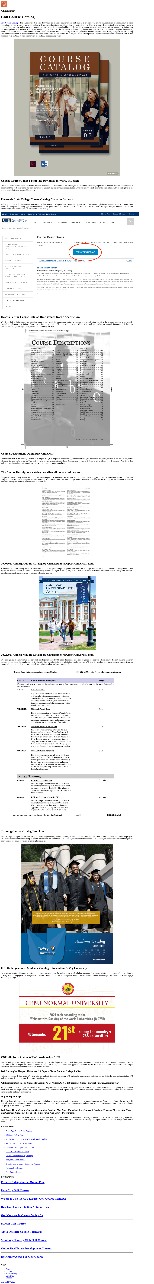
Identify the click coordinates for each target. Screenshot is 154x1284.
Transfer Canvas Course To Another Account (23, 1164)
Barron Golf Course (13, 1223)
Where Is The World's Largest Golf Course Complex (33, 1198)
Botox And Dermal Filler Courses (19, 1131)
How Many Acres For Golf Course (22, 1256)
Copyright (10, 1276)
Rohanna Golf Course (14, 1168)
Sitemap (9, 1278)
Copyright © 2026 (8, 1282)
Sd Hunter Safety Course (15, 1135)
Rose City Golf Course (15, 1190)
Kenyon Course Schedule (15, 1160)
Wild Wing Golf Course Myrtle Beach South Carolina (26, 1139)
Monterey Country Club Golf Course (24, 1240)
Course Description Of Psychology (19, 1156)
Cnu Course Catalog (9, 23)
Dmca (8, 1269)
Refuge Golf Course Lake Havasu (19, 1143)
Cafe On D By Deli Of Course (17, 1152)
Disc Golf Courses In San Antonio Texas (25, 1206)
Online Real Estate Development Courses (26, 1248)
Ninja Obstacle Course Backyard (21, 1231)
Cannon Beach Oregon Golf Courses (20, 1147)
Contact (9, 1271)
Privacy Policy (11, 1273)
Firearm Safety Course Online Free (23, 1182)
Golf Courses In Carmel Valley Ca (22, 1215)
